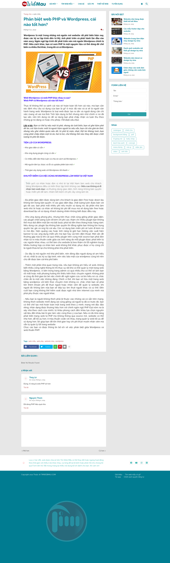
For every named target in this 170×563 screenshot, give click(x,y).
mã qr (129, 147)
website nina (49, 341)
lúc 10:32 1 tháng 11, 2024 (37, 400)
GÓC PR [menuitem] (91, 4)
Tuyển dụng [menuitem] (117, 4)
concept (132, 143)
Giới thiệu (118, 475)
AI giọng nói (117, 139)
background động (120, 134)
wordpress (59, 341)
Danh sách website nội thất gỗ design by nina (133, 49)
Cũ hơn (101, 451)
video (115, 151)
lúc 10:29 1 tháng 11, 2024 (37, 380)
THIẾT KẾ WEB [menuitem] (102, 4)
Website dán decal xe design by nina (133, 59)
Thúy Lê (33, 377)
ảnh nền (124, 151)
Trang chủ (27, 14)
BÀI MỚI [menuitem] (53, 4)
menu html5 (118, 147)
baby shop (130, 139)
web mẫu (36, 14)
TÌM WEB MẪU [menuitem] (67, 4)
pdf (132, 134)
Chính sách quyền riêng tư (134, 477)
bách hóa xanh (119, 143)
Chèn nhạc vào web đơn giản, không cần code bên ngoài (135, 70)
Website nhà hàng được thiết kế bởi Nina (134, 20)
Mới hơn (26, 451)
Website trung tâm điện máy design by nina (134, 39)
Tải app (118, 477)
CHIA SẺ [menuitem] (81, 4)
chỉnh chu (129, 130)
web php (40, 341)
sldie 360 (138, 147)
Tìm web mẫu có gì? (133, 475)
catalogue (117, 130)
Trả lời (26, 387)
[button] (142, 4)
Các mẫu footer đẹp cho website (134, 30)
